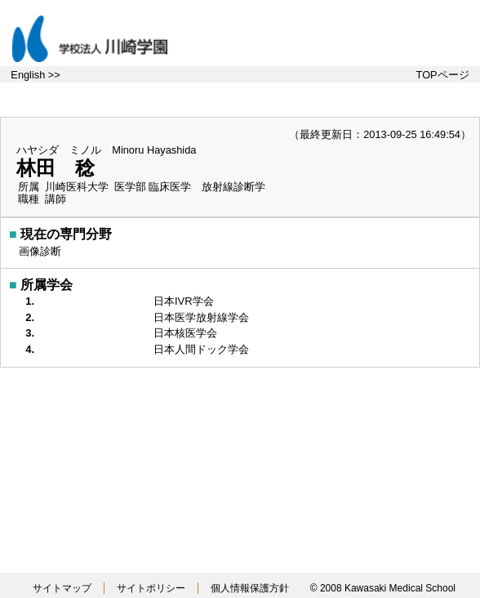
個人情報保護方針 (250, 588)
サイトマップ (62, 588)
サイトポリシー (151, 588)
